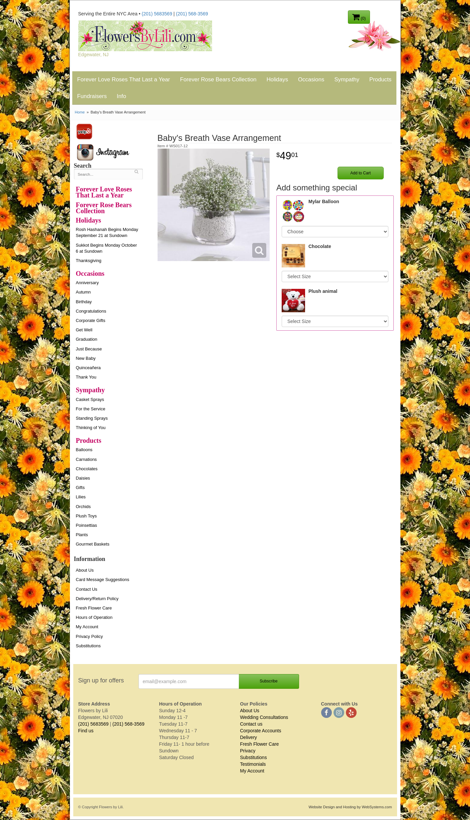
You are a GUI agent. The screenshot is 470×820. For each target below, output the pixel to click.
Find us (86, 730)
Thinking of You (91, 427)
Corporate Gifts (90, 320)
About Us (85, 570)
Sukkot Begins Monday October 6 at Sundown (106, 248)
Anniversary (87, 282)
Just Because (89, 348)
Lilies (81, 496)
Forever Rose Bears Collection (218, 79)
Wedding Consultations (264, 717)
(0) (359, 17)
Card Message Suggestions (102, 579)
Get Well (84, 329)
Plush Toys (86, 515)
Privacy (248, 750)
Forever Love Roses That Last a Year (123, 79)
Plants (82, 534)
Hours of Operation (94, 617)
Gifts (80, 487)
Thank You (86, 377)
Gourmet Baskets (92, 544)
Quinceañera (88, 367)
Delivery (248, 737)
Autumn (83, 292)
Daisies (83, 478)
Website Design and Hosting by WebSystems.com (350, 807)
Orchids (83, 506)
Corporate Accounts (260, 730)
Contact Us (86, 589)
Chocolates (87, 468)
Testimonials (253, 764)
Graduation (86, 339)
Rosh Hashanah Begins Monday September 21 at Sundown (107, 232)
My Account (87, 626)
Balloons (84, 449)
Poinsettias (86, 525)
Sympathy (346, 79)
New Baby (86, 358)
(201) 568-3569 (192, 13)
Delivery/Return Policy (97, 598)
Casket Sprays (90, 399)
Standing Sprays (92, 418)
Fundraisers (92, 96)
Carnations (86, 459)
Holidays (277, 79)
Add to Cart (360, 173)
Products (380, 79)
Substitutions (88, 645)
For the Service (90, 408)
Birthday (84, 301)
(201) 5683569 (157, 13)
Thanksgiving (89, 260)
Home (80, 112)
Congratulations (91, 311)
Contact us (251, 724)
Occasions (311, 79)
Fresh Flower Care (94, 607)
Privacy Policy (89, 636)
